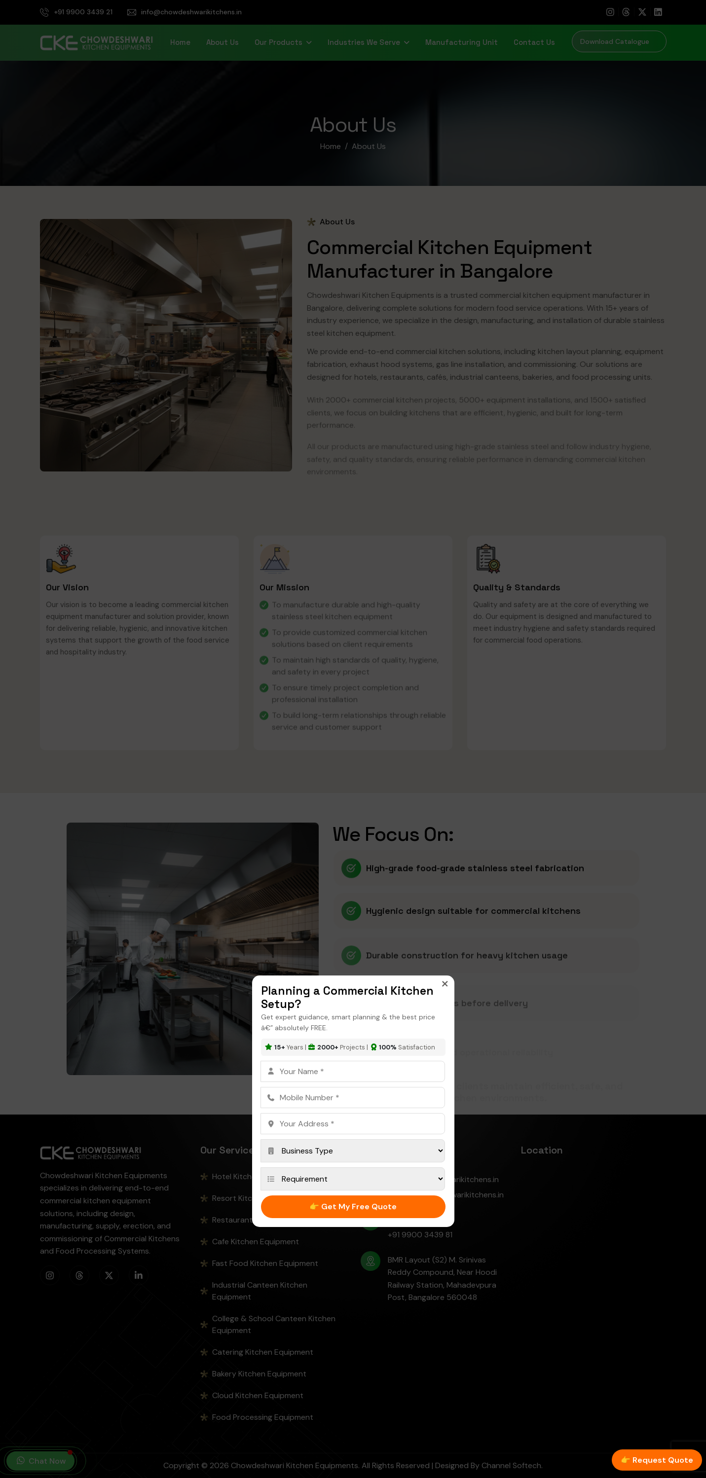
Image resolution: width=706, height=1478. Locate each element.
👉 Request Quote (657, 1460)
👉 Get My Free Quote (353, 1206)
